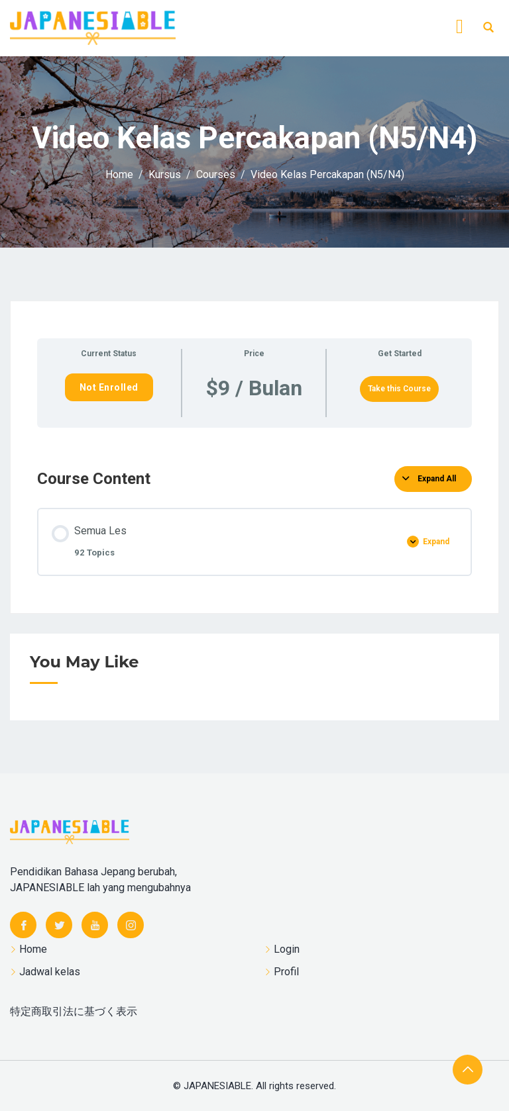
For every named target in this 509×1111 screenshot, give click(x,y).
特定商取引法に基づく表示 (73, 1011)
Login (287, 949)
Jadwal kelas (49, 971)
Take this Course (399, 388)
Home (33, 949)
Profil (286, 971)
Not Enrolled (109, 387)
